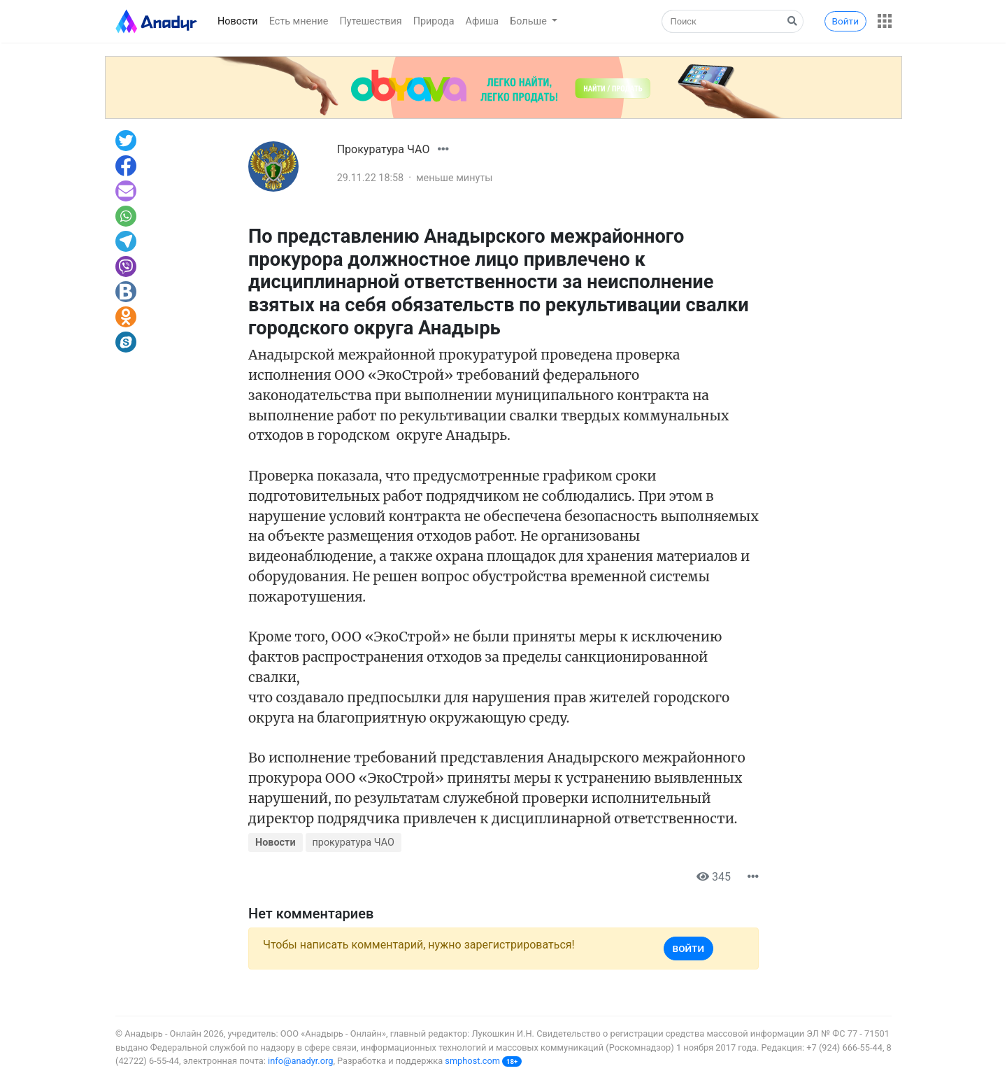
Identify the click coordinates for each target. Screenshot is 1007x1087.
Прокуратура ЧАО (383, 149)
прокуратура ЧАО (353, 842)
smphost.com (472, 1061)
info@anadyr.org (300, 1061)
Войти (845, 21)
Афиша (482, 21)
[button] (885, 21)
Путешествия (370, 21)
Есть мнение (299, 21)
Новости (237, 21)
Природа (434, 21)
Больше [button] (529, 21)
